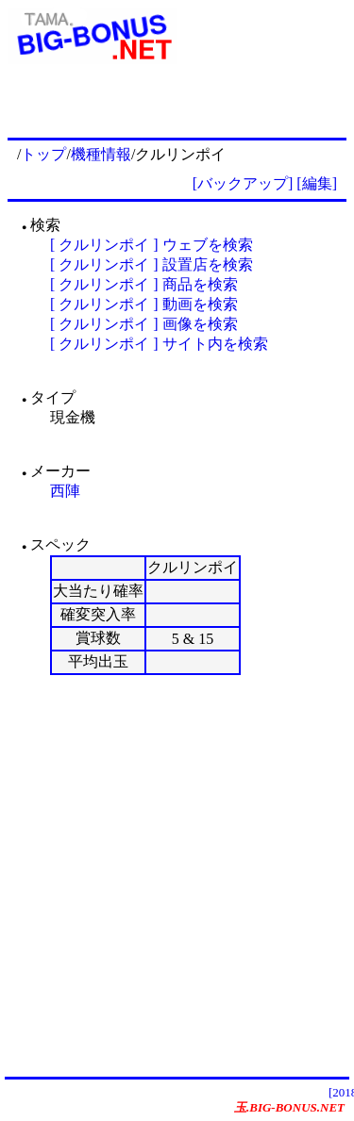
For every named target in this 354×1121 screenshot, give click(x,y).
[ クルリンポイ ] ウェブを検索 (151, 245)
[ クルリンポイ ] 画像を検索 (144, 324)
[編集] (316, 183)
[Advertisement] (177, 875)
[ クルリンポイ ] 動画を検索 (144, 304)
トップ (43, 154)
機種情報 (101, 154)
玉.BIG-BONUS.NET (289, 1107)
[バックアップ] (243, 183)
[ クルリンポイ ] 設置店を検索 (151, 264)
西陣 (65, 491)
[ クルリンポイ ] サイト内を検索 (159, 344)
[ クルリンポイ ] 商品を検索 (144, 284)
